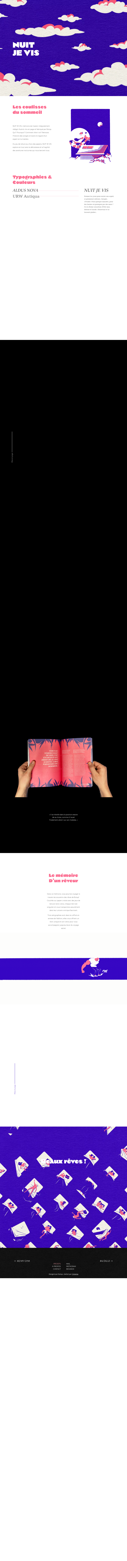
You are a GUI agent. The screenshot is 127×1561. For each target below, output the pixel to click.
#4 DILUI (105, 1261)
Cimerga (75, 1274)
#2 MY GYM (23, 1261)
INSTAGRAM (71, 1266)
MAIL (68, 1264)
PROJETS (57, 1264)
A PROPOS (56, 1266)
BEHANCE (70, 1269)
